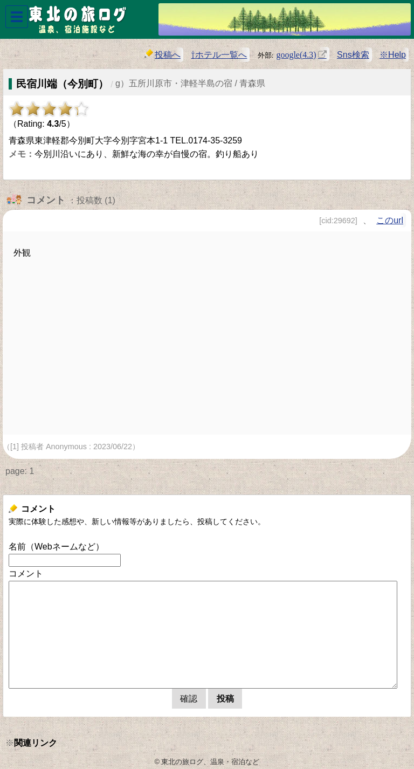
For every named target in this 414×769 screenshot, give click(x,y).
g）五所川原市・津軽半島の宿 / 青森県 (190, 83)
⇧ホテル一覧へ (219, 54)
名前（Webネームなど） (56, 546)
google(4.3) (296, 54)
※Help (393, 54)
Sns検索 (353, 54)
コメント (26, 573)
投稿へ (162, 54)
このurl (389, 220)
